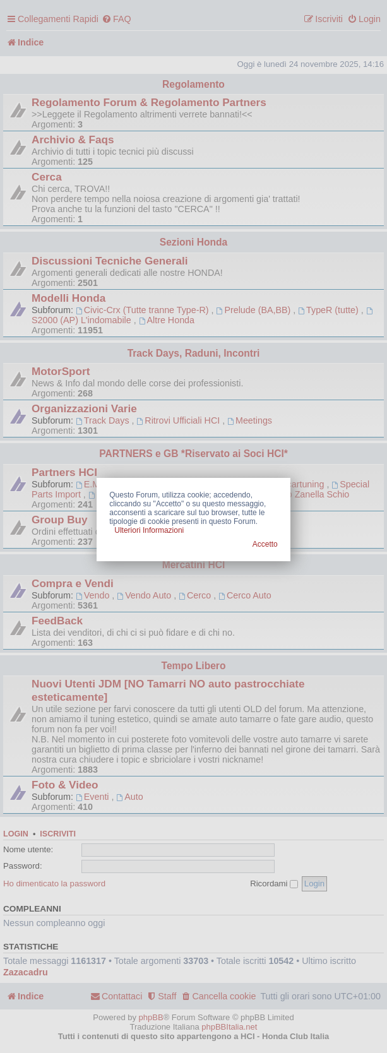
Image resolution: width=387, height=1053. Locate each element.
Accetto (265, 544)
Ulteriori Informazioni (149, 530)
